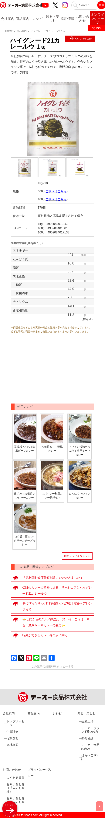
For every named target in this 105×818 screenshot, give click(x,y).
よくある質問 (15, 777)
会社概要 (12, 744)
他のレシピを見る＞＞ (77, 556)
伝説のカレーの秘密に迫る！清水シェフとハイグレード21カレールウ (57, 590)
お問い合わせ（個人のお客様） (15, 801)
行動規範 (12, 738)
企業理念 (12, 731)
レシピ (37, 19)
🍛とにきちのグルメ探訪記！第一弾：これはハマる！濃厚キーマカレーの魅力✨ (56, 622)
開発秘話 (87, 738)
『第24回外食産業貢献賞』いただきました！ (52, 577)
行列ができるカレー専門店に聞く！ (46, 635)
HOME (9, 31)
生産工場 (87, 721)
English (95, 28)
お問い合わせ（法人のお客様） (15, 788)
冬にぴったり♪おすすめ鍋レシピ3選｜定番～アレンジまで (57, 606)
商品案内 (22, 19)
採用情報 (67, 19)
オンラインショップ (97, 19)
